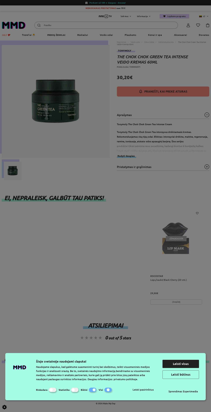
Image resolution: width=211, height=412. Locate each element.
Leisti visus (181, 364)
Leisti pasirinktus (143, 389)
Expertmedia (190, 391)
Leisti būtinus (180, 374)
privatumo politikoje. (126, 379)
